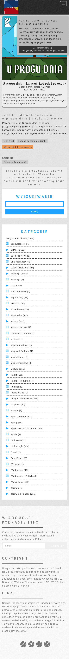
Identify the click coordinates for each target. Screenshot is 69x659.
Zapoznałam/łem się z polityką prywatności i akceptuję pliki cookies (42, 49)
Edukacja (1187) (19, 274)
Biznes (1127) (18, 250)
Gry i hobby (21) (19, 297)
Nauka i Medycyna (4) (22, 381)
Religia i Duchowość (15, 162)
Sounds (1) (16, 410)
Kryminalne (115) (20, 315)
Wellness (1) (17, 464)
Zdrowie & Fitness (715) (23, 494)
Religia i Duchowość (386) (24, 399)
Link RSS (9, 141)
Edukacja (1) (17, 279)
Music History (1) (20, 357)
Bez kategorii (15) (20, 244)
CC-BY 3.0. (52, 582)
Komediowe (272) (20, 309)
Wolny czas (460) (20, 482)
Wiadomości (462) (20, 470)
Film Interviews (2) (20, 291)
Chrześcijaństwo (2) (21, 262)
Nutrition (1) (17, 387)
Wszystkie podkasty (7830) (20, 238)
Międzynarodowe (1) (21, 345)
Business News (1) (20, 256)
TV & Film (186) (19, 458)
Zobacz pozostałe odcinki (32, 141)
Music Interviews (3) (21, 363)
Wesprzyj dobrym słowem (18, 147)
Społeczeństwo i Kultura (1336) (27, 428)
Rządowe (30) (18, 404)
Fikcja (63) (16, 285)
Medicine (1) (17, 339)
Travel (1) (16, 452)
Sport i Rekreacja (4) (22, 416)
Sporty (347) (17, 422)
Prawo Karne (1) (19, 393)
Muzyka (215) (18, 369)
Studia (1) (16, 434)
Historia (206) (18, 303)
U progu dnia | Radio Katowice (32, 118)
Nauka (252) (17, 375)
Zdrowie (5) (17, 488)
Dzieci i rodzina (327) (22, 268)
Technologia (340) (20, 446)
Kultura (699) (17, 321)
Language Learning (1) (22, 333)
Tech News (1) (18, 440)
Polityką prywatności (32, 32)
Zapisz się (55, 545)
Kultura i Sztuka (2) (21, 327)
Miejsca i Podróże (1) (22, 351)
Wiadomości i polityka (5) (24, 476)
